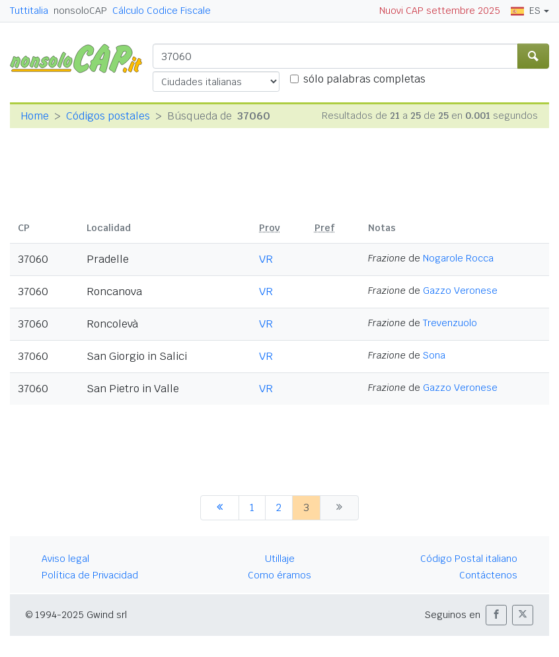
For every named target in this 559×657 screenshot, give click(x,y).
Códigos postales (108, 116)
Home (34, 116)
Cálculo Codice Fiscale (161, 11)
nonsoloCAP (80, 11)
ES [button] (525, 11)
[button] (496, 615)
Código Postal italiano (468, 559)
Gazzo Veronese (460, 290)
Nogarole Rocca (458, 258)
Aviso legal (65, 559)
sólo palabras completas (364, 79)
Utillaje (280, 559)
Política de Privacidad (90, 575)
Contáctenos (488, 575)
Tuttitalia (29, 11)
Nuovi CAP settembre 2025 (439, 11)
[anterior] (219, 507)
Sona (434, 355)
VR (266, 259)
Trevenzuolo (450, 323)
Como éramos (279, 575)
